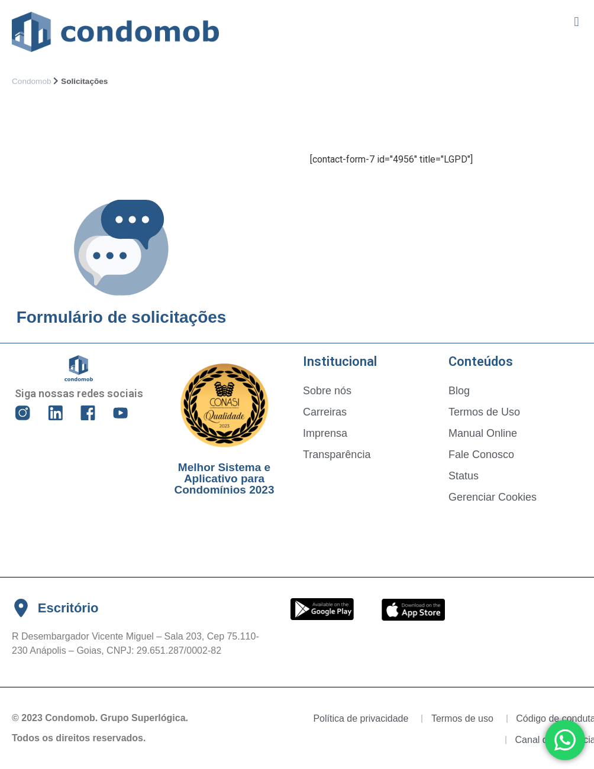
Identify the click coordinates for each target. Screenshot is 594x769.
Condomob (31, 81)
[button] (576, 21)
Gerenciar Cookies (492, 497)
